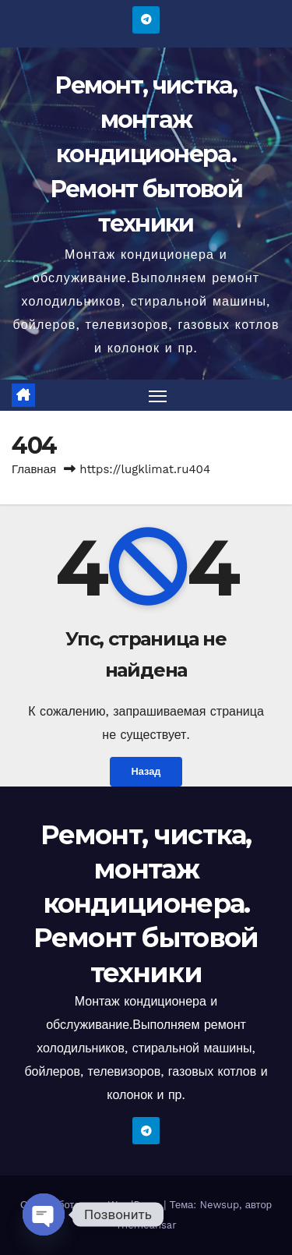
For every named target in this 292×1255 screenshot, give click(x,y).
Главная (34, 469)
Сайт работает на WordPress (92, 1205)
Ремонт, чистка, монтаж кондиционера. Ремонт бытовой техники (146, 154)
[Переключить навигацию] (158, 395)
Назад (146, 771)
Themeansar (146, 1225)
